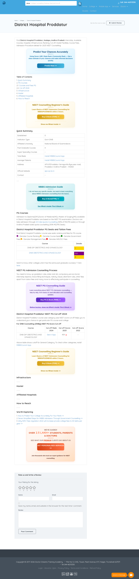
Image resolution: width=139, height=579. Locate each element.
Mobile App (103, 6)
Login (40, 568)
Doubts (85, 11)
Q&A (54, 568)
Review (20, 510)
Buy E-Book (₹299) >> (50, 117)
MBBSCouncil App (24, 345)
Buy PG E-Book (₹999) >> (50, 300)
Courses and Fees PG (27, 85)
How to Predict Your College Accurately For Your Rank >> (41, 416)
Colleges (22, 20)
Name (20, 495)
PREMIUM (47, 440)
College (92, 6)
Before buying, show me (51, 307)
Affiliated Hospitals (25, 96)
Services (115, 6)
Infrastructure (23, 91)
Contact (93, 11)
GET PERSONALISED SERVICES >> (50, 447)
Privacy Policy (63, 568)
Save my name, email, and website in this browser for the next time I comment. (50, 506)
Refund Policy (95, 568)
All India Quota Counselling (46, 222)
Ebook (123, 6)
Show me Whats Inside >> (51, 124)
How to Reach (24, 98)
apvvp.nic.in (49, 171)
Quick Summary (24, 80)
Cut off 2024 (24, 88)
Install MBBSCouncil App (54, 156)
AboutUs (47, 568)
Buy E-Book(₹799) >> (50, 199)
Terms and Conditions (79, 568)
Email (54, 495)
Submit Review (115, 23)
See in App (51, 335)
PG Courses (22, 83)
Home (84, 6)
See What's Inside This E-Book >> (51, 206)
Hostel (20, 93)
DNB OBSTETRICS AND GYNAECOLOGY (45, 253)
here (19, 265)
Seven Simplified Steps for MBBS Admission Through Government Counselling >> (50, 418)
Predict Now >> (50, 66)
